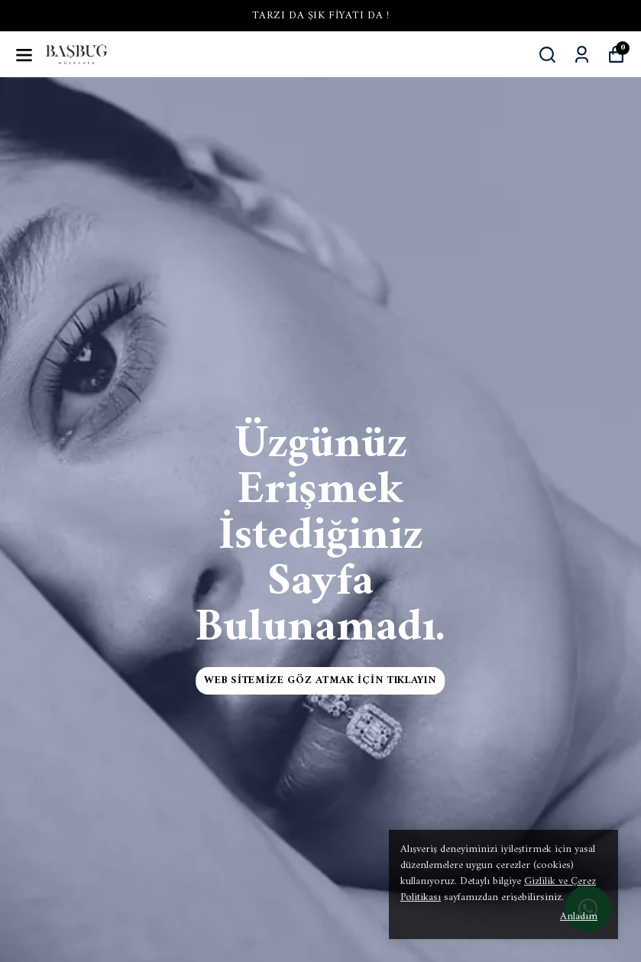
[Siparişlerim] (581, 54)
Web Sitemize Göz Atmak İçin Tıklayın (320, 680)
